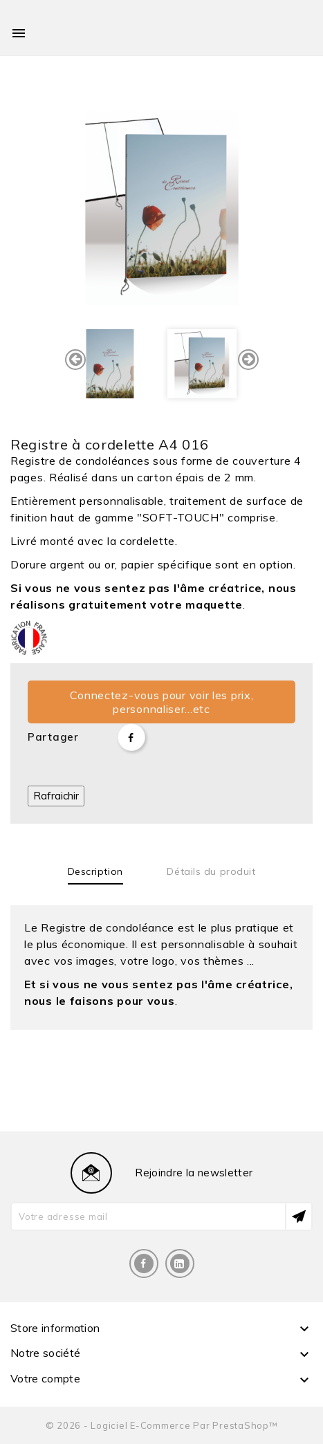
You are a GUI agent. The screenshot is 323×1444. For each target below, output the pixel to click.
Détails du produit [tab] (211, 871)
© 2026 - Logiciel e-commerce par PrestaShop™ (162, 1425)
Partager (131, 737)
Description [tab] (95, 871)
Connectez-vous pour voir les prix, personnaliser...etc (162, 702)
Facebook (144, 1263)
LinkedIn (180, 1263)
